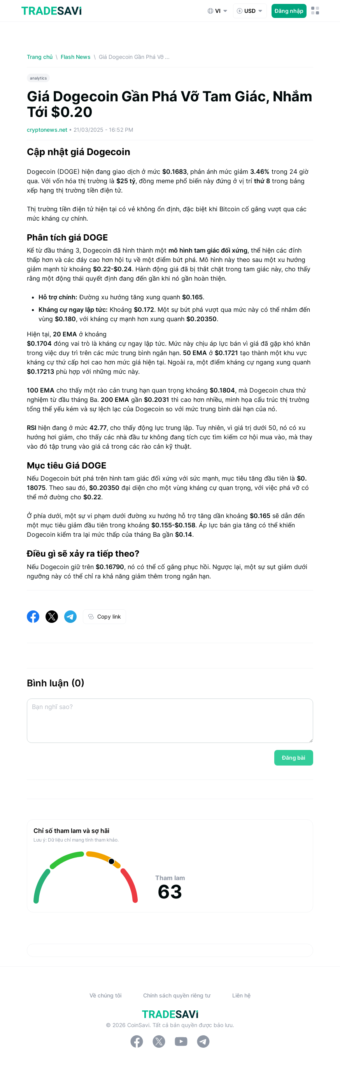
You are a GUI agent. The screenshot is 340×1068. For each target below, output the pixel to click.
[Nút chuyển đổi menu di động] (315, 11)
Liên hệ (241, 995)
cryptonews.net (48, 129)
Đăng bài (293, 757)
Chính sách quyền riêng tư (176, 995)
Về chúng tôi (105, 995)
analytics (38, 78)
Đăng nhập (289, 10)
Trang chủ (40, 56)
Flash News (76, 56)
